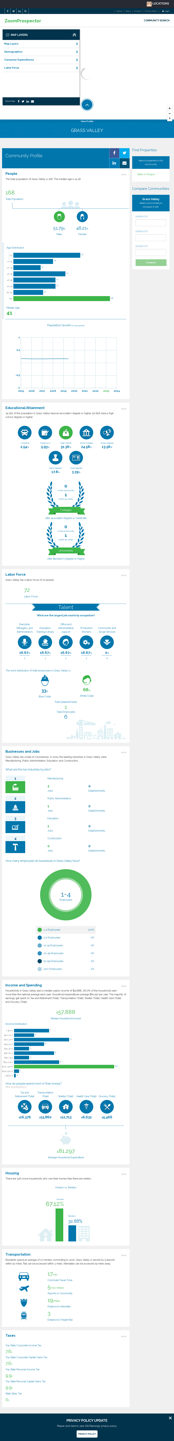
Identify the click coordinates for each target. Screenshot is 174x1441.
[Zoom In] (169, 108)
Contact (137, 11)
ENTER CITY (151, 220)
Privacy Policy (151, 11)
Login (166, 11)
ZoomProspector (23, 20)
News (128, 11)
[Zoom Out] (169, 113)
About (119, 11)
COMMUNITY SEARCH (157, 20)
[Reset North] (169, 118)
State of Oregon (146, 174)
